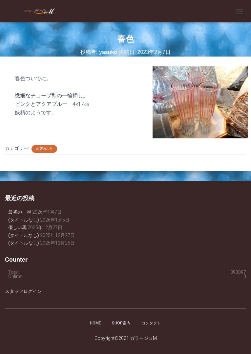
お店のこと (44, 149)
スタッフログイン (23, 291)
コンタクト (151, 323)
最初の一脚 (19, 212)
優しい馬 (17, 227)
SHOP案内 (121, 323)
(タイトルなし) (23, 220)
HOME (95, 323)
